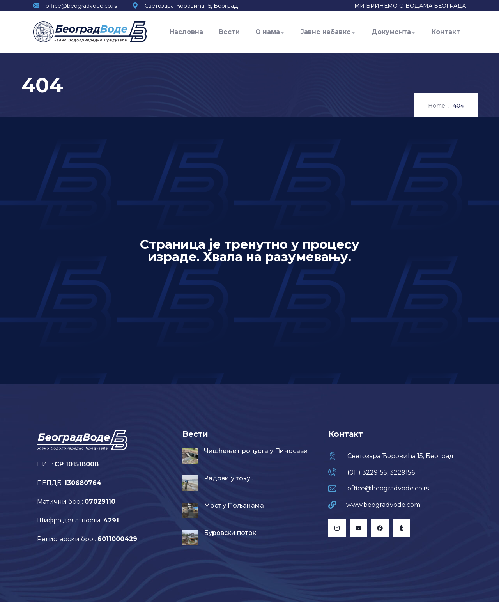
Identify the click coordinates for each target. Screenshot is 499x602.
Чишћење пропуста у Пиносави (256, 451)
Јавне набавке (328, 31)
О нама (270, 31)
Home (436, 105)
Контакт (446, 31)
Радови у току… (229, 478)
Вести (229, 31)
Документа (394, 31)
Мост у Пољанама (234, 505)
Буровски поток (230, 532)
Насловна (186, 31)
